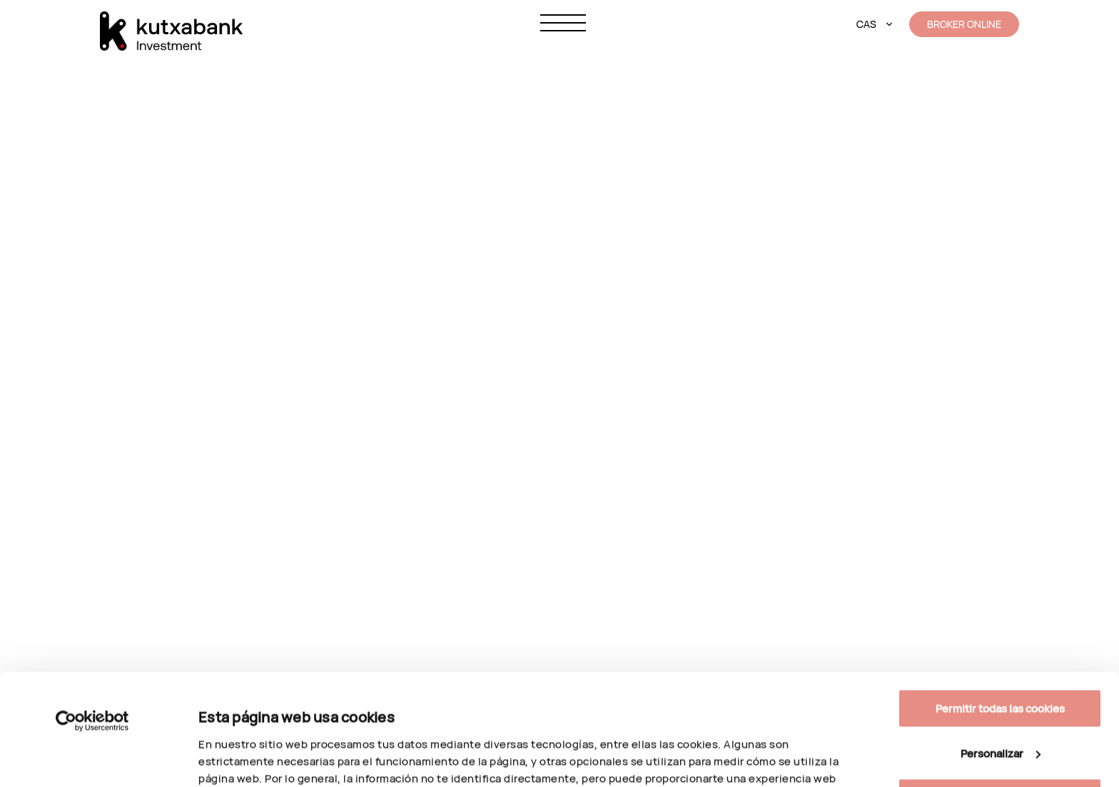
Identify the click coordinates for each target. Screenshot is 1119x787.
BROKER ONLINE (964, 24)
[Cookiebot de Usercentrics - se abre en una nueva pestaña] (92, 616)
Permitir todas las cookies (1000, 603)
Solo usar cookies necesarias (1000, 693)
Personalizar (230, 747)
